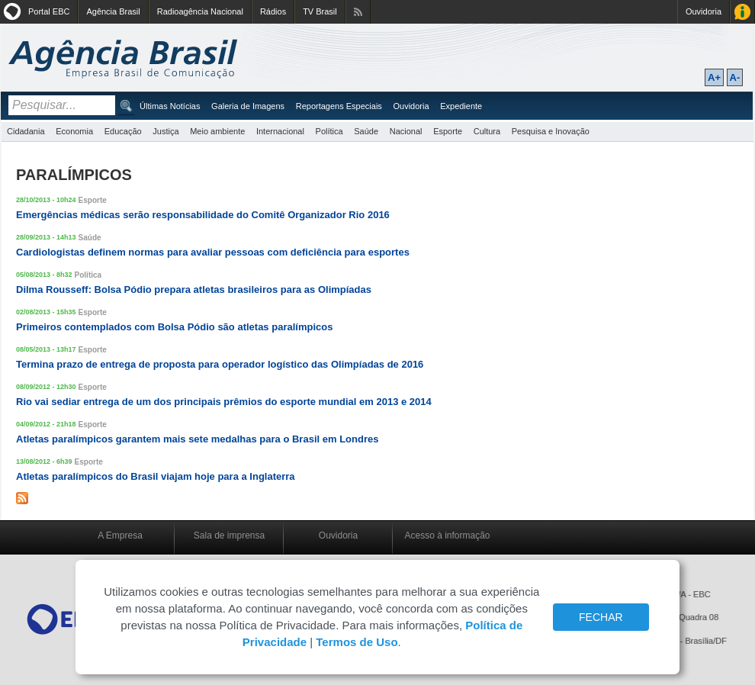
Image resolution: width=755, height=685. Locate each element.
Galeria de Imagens (247, 106)
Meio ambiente (217, 131)
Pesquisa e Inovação (551, 131)
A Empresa (120, 535)
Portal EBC (48, 11)
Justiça (165, 131)
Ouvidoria (703, 11)
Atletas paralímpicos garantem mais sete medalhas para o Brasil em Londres (197, 439)
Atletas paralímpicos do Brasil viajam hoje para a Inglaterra (155, 476)
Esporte (447, 131)
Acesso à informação (447, 535)
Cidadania (26, 131)
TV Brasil (320, 11)
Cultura (487, 131)
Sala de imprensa (229, 535)
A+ (714, 77)
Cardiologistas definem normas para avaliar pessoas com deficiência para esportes (213, 252)
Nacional (406, 131)
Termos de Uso (356, 641)
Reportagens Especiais (339, 106)
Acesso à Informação (742, 12)
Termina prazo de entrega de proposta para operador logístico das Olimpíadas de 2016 (219, 364)
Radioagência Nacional (200, 11)
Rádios (273, 11)
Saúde (366, 131)
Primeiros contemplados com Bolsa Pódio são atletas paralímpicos (174, 327)
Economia (74, 131)
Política (329, 131)
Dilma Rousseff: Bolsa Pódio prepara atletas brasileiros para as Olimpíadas (193, 289)
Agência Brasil (113, 11)
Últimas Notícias (170, 106)
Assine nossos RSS (358, 12)
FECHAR (601, 617)
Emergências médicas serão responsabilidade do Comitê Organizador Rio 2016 (203, 214)
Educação (123, 131)
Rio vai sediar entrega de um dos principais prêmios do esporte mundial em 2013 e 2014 (224, 401)
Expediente (461, 106)
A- (735, 77)
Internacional (280, 131)
